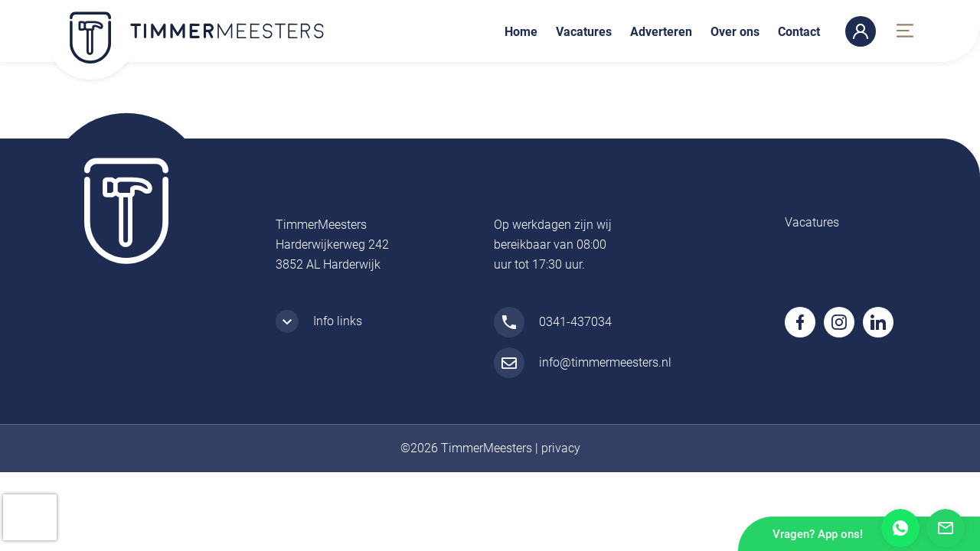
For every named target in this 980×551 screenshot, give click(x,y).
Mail (945, 528)
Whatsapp (900, 528)
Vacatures (584, 31)
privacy (560, 448)
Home (521, 31)
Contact (799, 31)
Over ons (735, 31)
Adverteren (661, 31)
